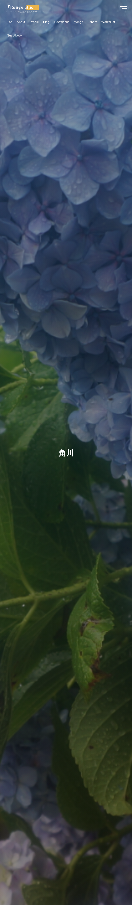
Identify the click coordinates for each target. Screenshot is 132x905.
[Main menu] (122, 9)
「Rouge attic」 (23, 7)
